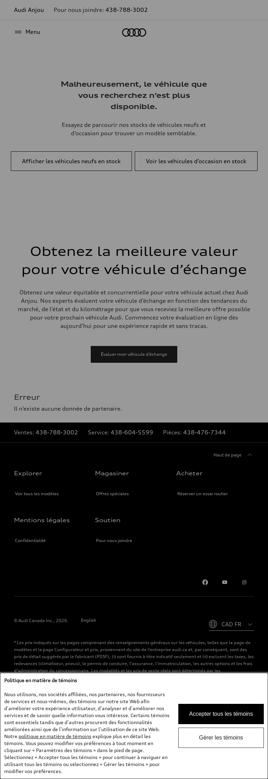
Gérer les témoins (221, 738)
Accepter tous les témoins (221, 714)
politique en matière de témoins (54, 736)
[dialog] (134, 726)
